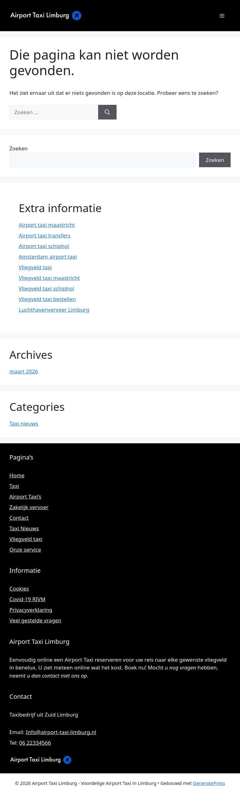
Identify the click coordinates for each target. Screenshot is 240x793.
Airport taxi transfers (45, 235)
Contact (19, 517)
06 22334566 (35, 742)
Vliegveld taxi (35, 267)
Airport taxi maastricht (47, 224)
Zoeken (18, 148)
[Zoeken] (107, 112)
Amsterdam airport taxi (48, 256)
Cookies (19, 588)
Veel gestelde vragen (35, 620)
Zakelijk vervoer (28, 507)
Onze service (25, 549)
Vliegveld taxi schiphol (46, 288)
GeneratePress (209, 783)
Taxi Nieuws (24, 528)
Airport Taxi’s (25, 496)
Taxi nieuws (23, 423)
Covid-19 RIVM (27, 599)
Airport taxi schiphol (44, 246)
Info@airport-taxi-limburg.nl (61, 732)
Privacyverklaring (30, 609)
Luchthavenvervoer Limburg (54, 309)
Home (16, 475)
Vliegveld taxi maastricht (49, 277)
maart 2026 (23, 371)
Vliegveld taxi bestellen (47, 299)
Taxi (14, 485)
